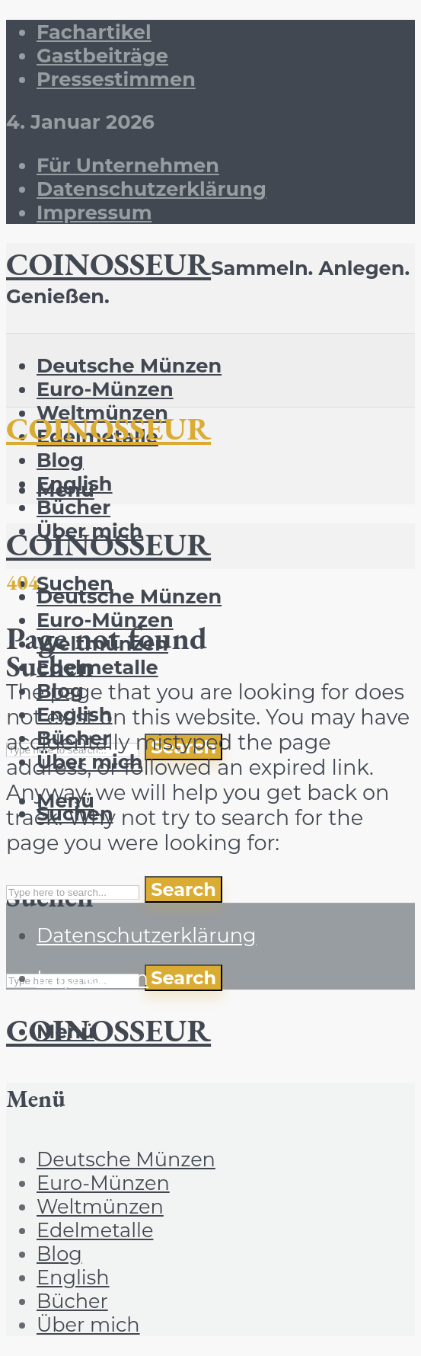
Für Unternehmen (128, 165)
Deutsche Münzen (129, 365)
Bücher (73, 507)
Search (183, 978)
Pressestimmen (116, 79)
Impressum (94, 212)
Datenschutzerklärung (151, 188)
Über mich (88, 1324)
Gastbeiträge (102, 55)
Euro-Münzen (105, 389)
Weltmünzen (100, 1206)
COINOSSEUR (108, 263)
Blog (60, 460)
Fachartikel (94, 31)
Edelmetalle (97, 667)
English (73, 1277)
